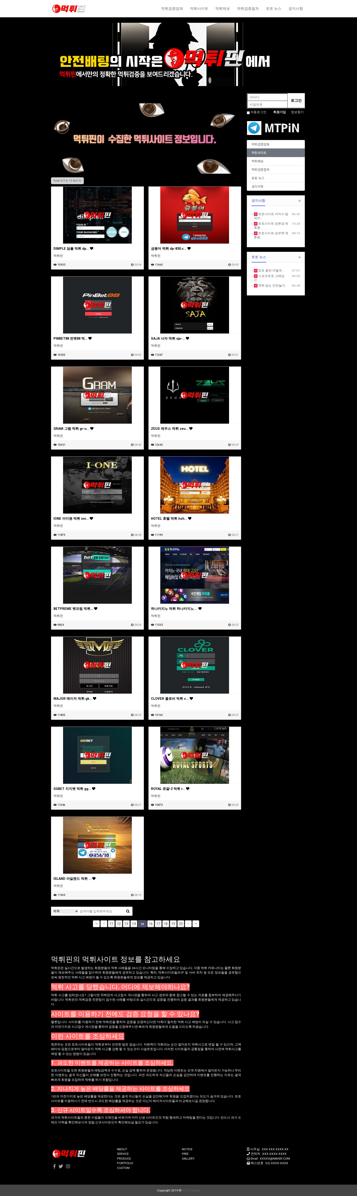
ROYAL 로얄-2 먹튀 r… (170, 789)
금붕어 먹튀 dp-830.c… (171, 249)
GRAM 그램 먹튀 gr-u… (74, 429)
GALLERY (188, 1158)
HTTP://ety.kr (191, 1190)
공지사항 (295, 8)
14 (134, 924)
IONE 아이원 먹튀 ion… (73, 519)
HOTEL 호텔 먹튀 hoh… (171, 519)
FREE (185, 1153)
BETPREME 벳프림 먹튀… (75, 609)
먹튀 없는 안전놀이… (272, 285)
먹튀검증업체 (172, 8)
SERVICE (123, 1153)
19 (173, 924)
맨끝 (195, 923)
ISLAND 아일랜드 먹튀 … (75, 879)
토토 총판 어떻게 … (271, 270)
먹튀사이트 (199, 8)
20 (181, 924)
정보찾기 (297, 112)
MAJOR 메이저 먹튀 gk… (75, 699)
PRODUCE (124, 1158)
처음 (96, 923)
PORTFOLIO (125, 1163)
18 (166, 924)
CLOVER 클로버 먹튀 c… (172, 699)
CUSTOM (123, 1168)
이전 (103, 923)
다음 (188, 923)
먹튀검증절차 (248, 8)
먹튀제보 (222, 8)
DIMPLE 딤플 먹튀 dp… (73, 249)
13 (126, 924)
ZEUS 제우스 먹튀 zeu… (172, 429)
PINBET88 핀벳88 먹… (73, 338)
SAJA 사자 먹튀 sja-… (170, 338)
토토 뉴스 (273, 8)
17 (158, 924)
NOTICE (187, 1149)
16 (151, 924)
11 (111, 924)
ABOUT (122, 1149)
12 (119, 924)
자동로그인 (258, 112)
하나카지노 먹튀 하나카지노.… (176, 609)
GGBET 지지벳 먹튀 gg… (74, 789)
